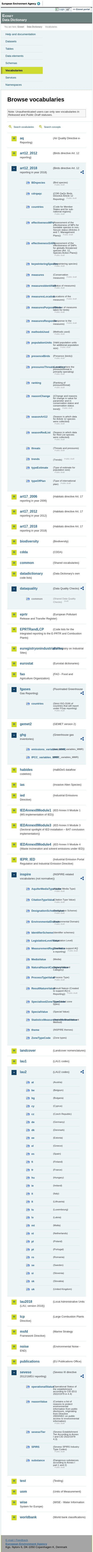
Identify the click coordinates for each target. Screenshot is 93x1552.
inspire (25, 874)
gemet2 (26, 724)
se (32, 1265)
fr (32, 1169)
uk (33, 1289)
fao (22, 674)
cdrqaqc (36, 193)
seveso (25, 1372)
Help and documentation (20, 34)
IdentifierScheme (41, 932)
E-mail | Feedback (16, 1540)
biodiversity (29, 541)
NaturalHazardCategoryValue (41, 967)
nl (32, 1233)
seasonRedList (40, 432)
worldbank (28, 1517)
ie (32, 1185)
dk (33, 1130)
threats (35, 448)
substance (38, 1460)
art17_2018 (28, 526)
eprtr (23, 614)
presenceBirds (40, 356)
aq (22, 138)
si (32, 1273)
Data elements (14, 55)
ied (22, 795)
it (32, 1193)
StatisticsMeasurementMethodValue (41, 1019)
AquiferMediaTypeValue (41, 888)
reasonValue (39, 1401)
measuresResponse (41, 320)
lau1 (23, 1061)
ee (32, 1137)
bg (33, 1098)
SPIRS (35, 1446)
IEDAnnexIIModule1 (35, 810)
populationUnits (41, 342)
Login (62, 9)
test (23, 1481)
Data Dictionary (34, 27)
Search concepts (52, 127)
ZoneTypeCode (40, 1037)
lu (32, 1209)
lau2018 (26, 1301)
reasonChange (40, 396)
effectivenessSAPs (41, 243)
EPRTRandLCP (32, 629)
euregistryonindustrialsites (36, 648)
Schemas (11, 63)
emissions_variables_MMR (41, 749)
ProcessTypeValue (41, 977)
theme (35, 1029)
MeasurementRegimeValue (41, 948)
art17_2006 (28, 496)
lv (32, 1217)
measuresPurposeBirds (41, 307)
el (32, 1145)
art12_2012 (28, 153)
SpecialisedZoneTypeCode (41, 1001)
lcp (22, 1316)
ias (22, 784)
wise (23, 1502)
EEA (22, 3)
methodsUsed (40, 331)
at (32, 1082)
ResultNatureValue (41, 988)
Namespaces (13, 84)
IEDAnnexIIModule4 (35, 844)
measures (37, 274)
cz (32, 1114)
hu (33, 1177)
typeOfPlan (38, 480)
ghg (23, 735)
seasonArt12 (39, 416)
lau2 (23, 1072)
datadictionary (31, 573)
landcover (28, 1050)
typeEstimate (39, 467)
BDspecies (38, 182)
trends (35, 459)
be (33, 1090)
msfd (24, 1331)
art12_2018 (28, 168)
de (33, 1122)
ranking (36, 382)
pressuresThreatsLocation (41, 367)
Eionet (21, 27)
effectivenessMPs (41, 222)
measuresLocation (41, 296)
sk (32, 1281)
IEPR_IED (27, 859)
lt (32, 1201)
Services (10, 77)
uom (23, 1491)
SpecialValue (39, 1011)
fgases (25, 689)
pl (32, 1241)
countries (37, 206)
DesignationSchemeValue (41, 910)
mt (33, 1225)
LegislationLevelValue (41, 940)
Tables (9, 48)
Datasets (11, 41)
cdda (24, 552)
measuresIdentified (41, 285)
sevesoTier (38, 1431)
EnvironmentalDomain (41, 921)
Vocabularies (14, 70)
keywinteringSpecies (41, 263)
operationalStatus (41, 1386)
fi (32, 1161)
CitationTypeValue (41, 899)
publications (30, 1361)
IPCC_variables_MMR (41, 757)
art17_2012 (28, 511)
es (32, 1153)
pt (32, 1249)
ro (32, 1257)
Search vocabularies (24, 127)
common (27, 563)
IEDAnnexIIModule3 (35, 825)
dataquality (28, 588)
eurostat (26, 663)
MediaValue (38, 959)
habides (26, 769)
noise (24, 1346)
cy (32, 1106)
